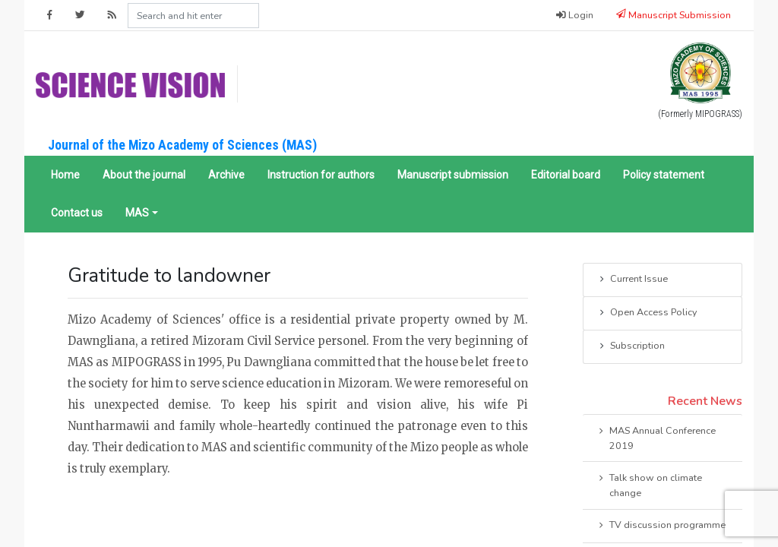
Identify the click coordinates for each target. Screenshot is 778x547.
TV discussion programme (661, 525)
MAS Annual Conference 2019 (656, 437)
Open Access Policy (647, 313)
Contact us (77, 213)
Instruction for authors (321, 175)
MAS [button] (137, 213)
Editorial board (565, 175)
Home (65, 175)
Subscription (631, 346)
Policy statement (663, 175)
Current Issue (632, 279)
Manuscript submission (452, 175)
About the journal (144, 175)
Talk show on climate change (649, 484)
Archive (226, 175)
